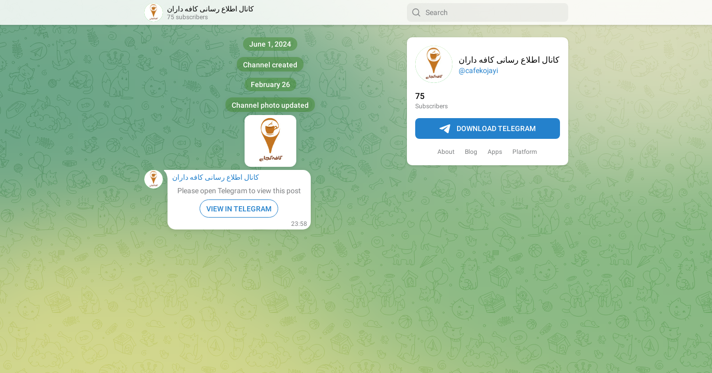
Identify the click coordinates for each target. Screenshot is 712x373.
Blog (471, 151)
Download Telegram (488, 129)
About (446, 151)
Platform (524, 151)
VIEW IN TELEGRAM (238, 209)
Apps (495, 151)
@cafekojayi (478, 70)
